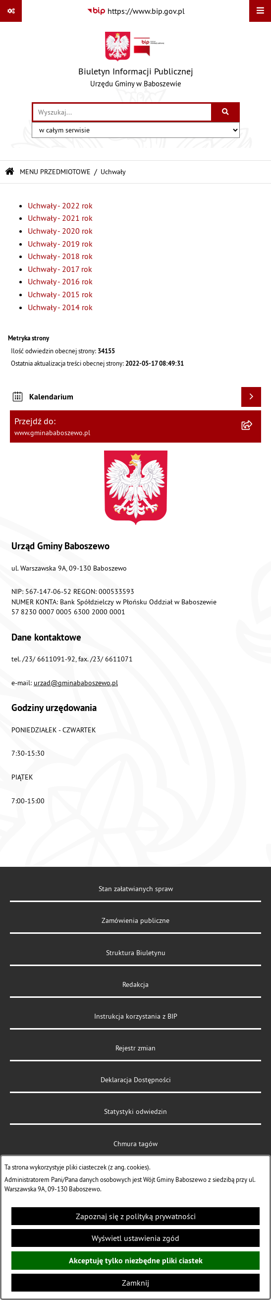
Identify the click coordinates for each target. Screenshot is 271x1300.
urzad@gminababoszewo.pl (76, 682)
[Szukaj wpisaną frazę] (226, 112)
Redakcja (135, 984)
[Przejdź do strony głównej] (135, 62)
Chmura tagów (135, 1143)
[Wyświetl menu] (260, 11)
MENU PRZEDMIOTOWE (55, 171)
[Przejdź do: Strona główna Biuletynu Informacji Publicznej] (9, 172)
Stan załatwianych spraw (136, 888)
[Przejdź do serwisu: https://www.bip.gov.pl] (135, 11)
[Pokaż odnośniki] (11, 11)
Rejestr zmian (135, 1047)
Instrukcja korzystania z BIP (135, 1016)
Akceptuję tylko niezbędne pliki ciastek (136, 1260)
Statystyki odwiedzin (135, 1111)
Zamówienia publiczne (135, 920)
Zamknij (135, 1283)
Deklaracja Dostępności (136, 1079)
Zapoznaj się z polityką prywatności (136, 1216)
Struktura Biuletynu (135, 952)
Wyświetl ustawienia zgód (135, 1238)
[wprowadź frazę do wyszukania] (122, 112)
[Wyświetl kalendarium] (251, 397)
